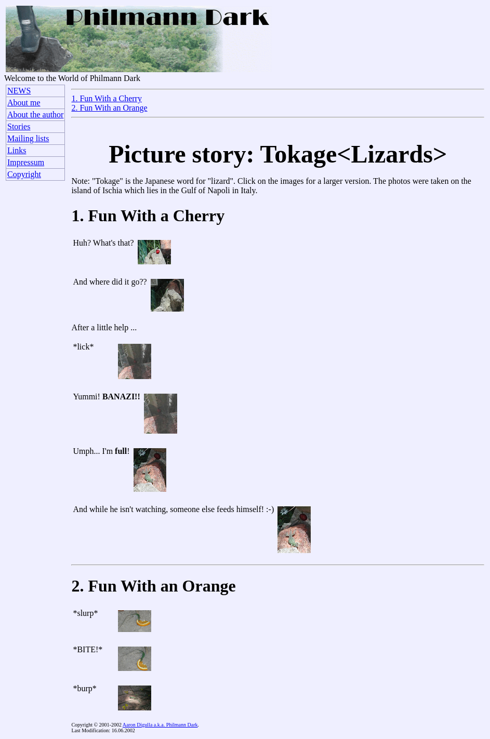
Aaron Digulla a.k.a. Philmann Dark (160, 725)
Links (16, 150)
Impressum (25, 162)
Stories (18, 126)
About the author (35, 114)
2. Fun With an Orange (109, 107)
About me (24, 102)
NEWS (19, 90)
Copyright (24, 174)
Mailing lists (28, 138)
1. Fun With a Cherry (106, 98)
